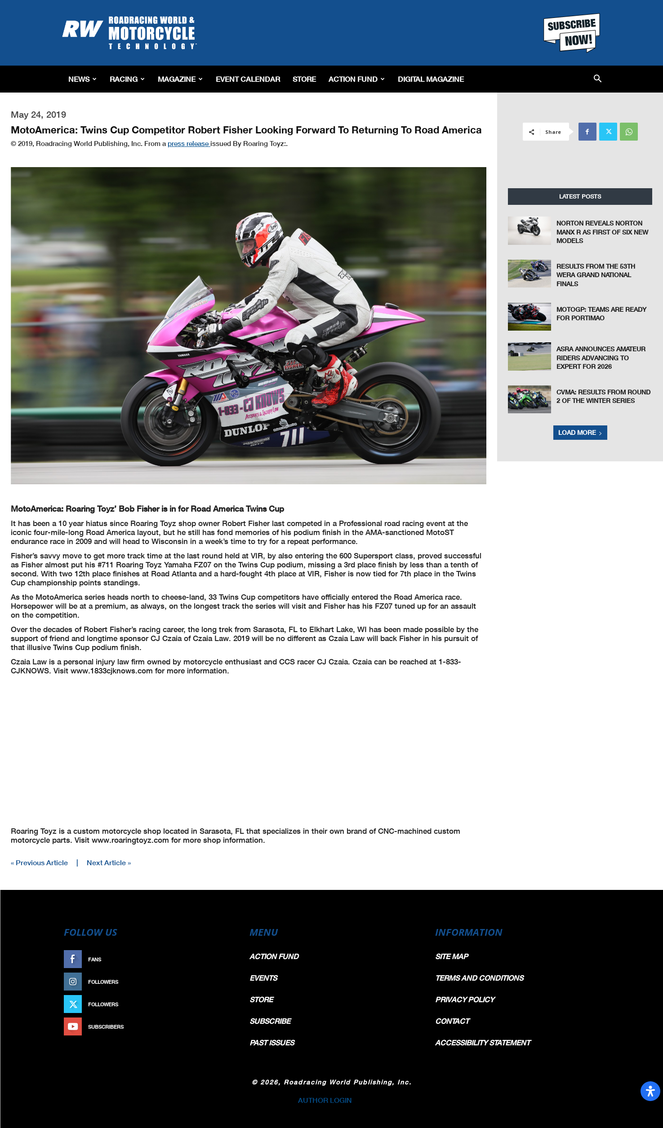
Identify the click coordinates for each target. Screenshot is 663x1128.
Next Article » (109, 862)
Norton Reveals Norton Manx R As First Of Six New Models (602, 231)
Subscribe (213, 1027)
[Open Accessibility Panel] (650, 1091)
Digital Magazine (431, 79)
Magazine (180, 79)
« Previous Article (39, 862)
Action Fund (357, 79)
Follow (218, 982)
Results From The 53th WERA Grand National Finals (595, 275)
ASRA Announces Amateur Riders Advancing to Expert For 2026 (600, 357)
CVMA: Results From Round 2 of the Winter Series (603, 396)
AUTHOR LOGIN (325, 1100)
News (82, 79)
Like (222, 959)
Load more (580, 432)
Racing (127, 79)
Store (304, 79)
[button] (597, 79)
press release (189, 143)
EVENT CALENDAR (248, 79)
